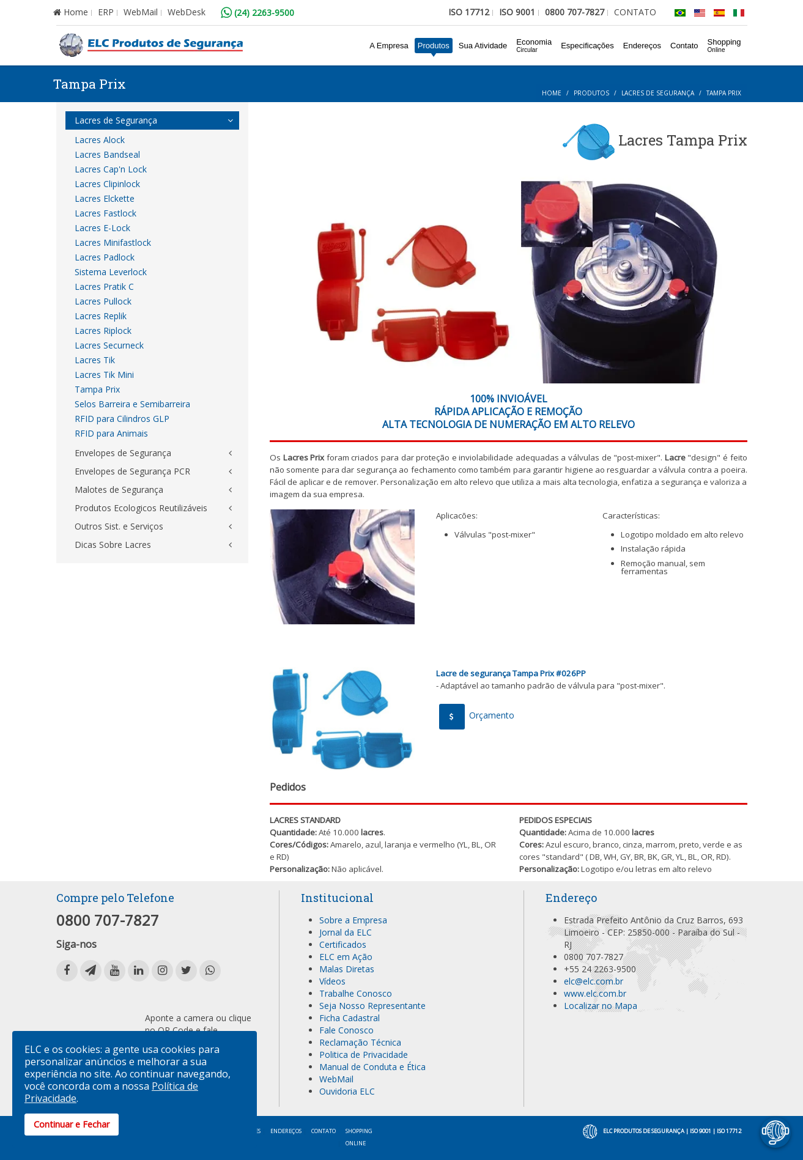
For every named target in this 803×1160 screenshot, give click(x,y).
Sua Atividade (483, 45)
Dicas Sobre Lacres (113, 544)
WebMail (141, 12)
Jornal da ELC (345, 932)
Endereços (642, 45)
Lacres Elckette (105, 198)
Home (70, 12)
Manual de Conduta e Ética (372, 1067)
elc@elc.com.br (593, 981)
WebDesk (186, 12)
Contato (684, 45)
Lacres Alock (100, 140)
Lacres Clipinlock (107, 184)
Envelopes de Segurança (123, 453)
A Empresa (389, 45)
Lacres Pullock (103, 301)
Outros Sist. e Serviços (119, 526)
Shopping (724, 45)
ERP (106, 12)
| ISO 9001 (698, 1131)
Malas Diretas (346, 969)
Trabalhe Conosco (355, 993)
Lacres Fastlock (105, 213)
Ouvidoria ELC (347, 1091)
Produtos (434, 45)
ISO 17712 (468, 12)
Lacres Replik (101, 316)
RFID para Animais (111, 433)
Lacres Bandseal (107, 154)
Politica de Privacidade (363, 1054)
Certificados (342, 944)
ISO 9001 (517, 12)
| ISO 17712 (726, 1131)
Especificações (587, 45)
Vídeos (332, 981)
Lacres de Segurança (657, 93)
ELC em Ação (345, 956)
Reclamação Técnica (360, 1042)
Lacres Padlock (105, 257)
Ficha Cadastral (349, 1018)
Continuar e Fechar (71, 1124)
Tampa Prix (97, 389)
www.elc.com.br (595, 993)
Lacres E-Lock (102, 228)
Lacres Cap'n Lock (111, 169)
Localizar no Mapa (600, 1005)
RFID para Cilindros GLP (122, 418)
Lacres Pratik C (104, 286)
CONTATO (635, 12)
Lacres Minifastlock (113, 242)
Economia (534, 45)
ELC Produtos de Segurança (643, 1131)
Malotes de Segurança (119, 489)
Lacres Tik (95, 360)
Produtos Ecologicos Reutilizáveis (141, 508)
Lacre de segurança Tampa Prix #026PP (511, 673)
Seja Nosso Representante (372, 1005)
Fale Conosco (346, 1030)
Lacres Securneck (109, 345)
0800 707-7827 (574, 12)
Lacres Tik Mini (104, 374)
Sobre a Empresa (353, 920)
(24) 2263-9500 (257, 12)
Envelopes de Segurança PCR (132, 471)
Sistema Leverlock (111, 272)
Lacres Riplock (103, 330)
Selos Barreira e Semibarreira (132, 404)
